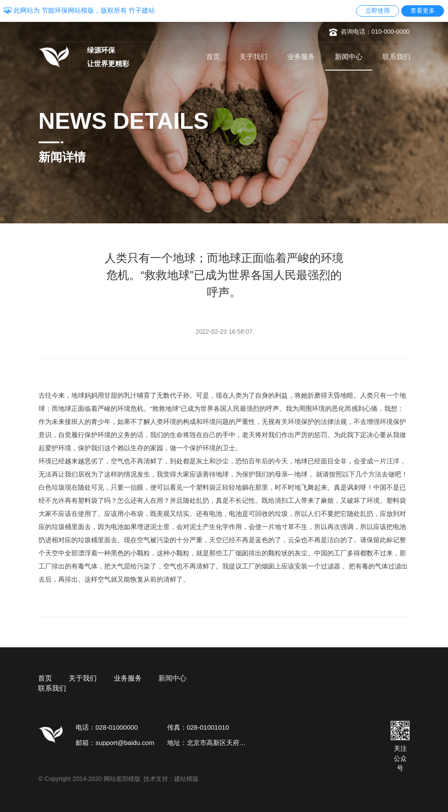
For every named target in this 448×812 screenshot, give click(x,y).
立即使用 (377, 10)
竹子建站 (142, 10)
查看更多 (422, 10)
